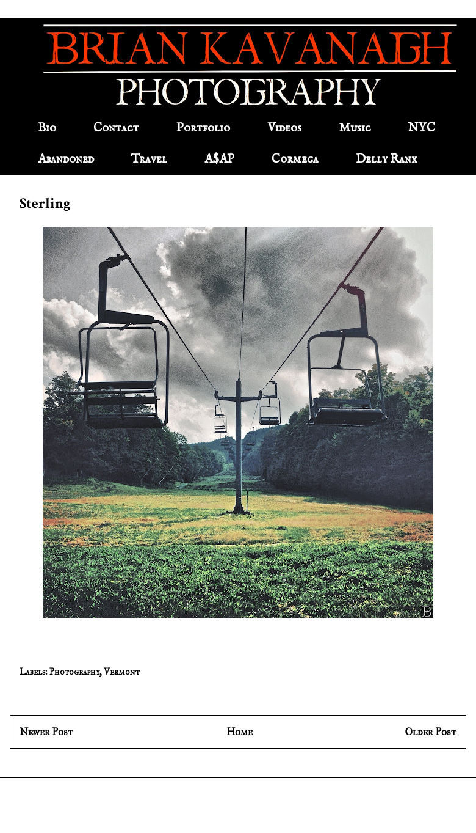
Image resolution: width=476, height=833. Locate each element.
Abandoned (66, 159)
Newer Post (46, 731)
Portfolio (203, 128)
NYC (421, 128)
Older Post (430, 731)
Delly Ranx (386, 159)
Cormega (295, 159)
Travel (149, 159)
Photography (74, 672)
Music (355, 128)
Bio (47, 128)
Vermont (122, 672)
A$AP (219, 159)
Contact (116, 128)
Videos (284, 128)
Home (239, 731)
